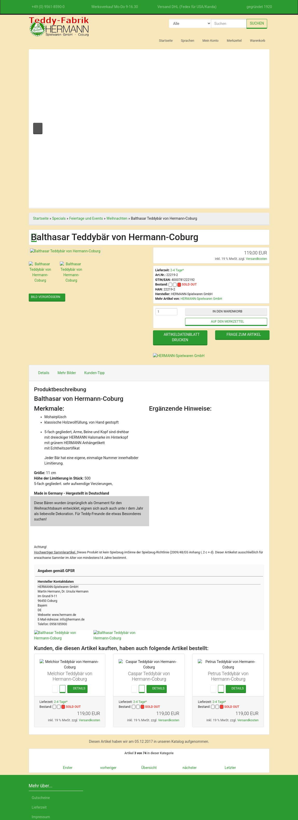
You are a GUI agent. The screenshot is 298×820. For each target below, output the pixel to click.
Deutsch (49, 796)
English (69, 796)
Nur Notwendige (232, 765)
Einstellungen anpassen (232, 777)
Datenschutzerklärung (211, 796)
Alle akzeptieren (232, 752)
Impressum (246, 796)
